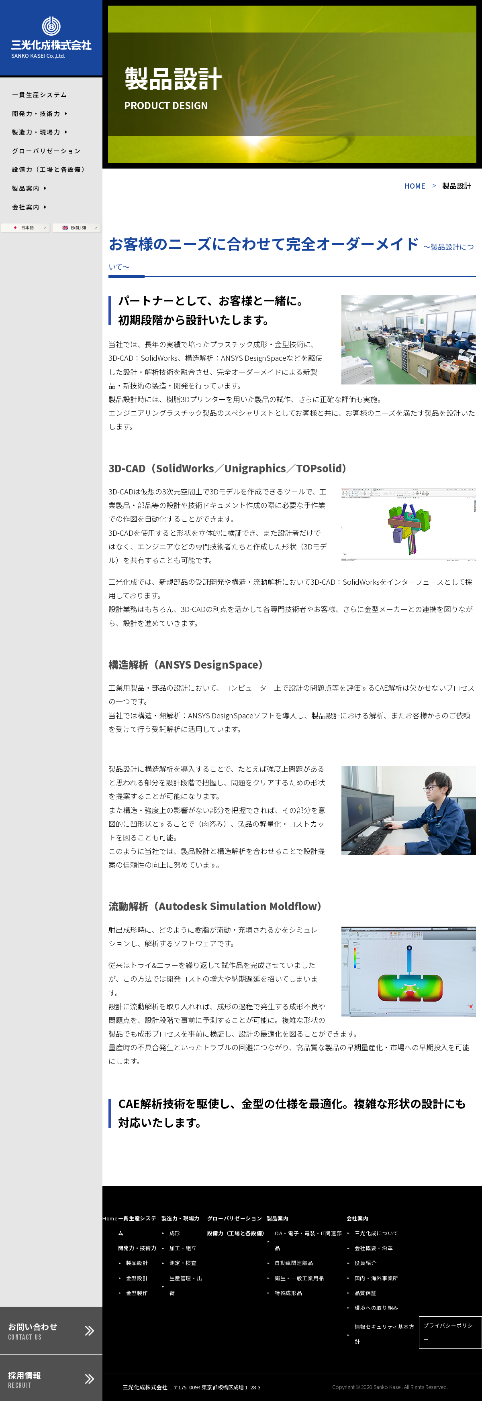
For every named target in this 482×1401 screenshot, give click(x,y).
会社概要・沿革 (374, 1248)
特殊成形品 (288, 1293)
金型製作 (137, 1293)
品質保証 (366, 1293)
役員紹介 (366, 1263)
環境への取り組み (376, 1308)
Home (110, 1218)
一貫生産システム (39, 94)
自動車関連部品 (294, 1263)
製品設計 (137, 1263)
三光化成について (376, 1233)
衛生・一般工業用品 (299, 1278)
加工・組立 (183, 1248)
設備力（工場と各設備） (50, 169)
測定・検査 (183, 1263)
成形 (175, 1233)
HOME (414, 185)
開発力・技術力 (137, 1248)
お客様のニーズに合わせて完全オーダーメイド (291, 253)
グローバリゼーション (47, 150)
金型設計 (137, 1278)
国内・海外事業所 (376, 1278)
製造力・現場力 (180, 1218)
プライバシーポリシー (448, 1332)
